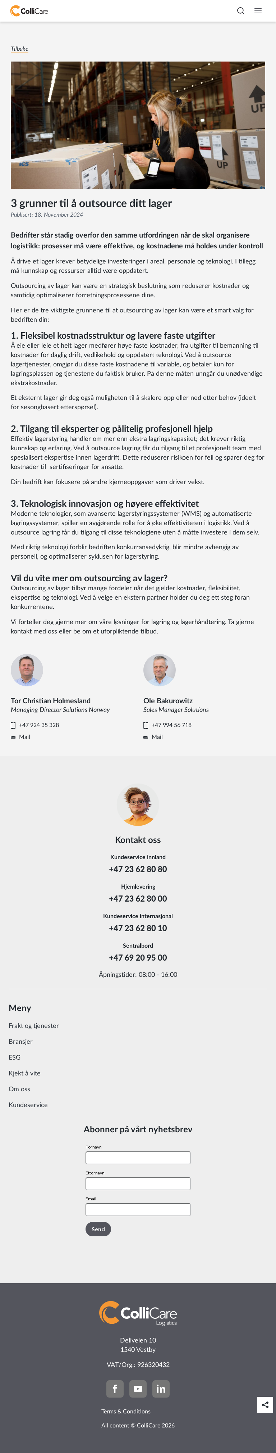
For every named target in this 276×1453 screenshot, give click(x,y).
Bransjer (21, 1042)
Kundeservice (28, 1105)
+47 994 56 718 (172, 725)
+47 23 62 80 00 (138, 898)
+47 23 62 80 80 (138, 869)
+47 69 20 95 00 (138, 957)
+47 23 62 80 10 (138, 928)
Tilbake (19, 49)
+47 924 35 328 (39, 725)
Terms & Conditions (126, 1411)
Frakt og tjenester (34, 1026)
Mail (24, 737)
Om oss (19, 1089)
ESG (14, 1058)
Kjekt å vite (25, 1073)
